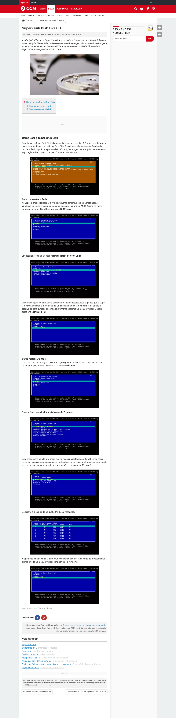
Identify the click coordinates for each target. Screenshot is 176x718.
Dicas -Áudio (48, 654)
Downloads (62, 9)
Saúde (33, 2)
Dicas (51, 9)
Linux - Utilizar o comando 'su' (38, 692)
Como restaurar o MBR (40, 109)
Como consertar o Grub (40, 106)
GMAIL (86, 15)
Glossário (76, 9)
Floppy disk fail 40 (31, 657)
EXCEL (68, 15)
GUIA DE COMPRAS (97, 15)
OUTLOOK (60, 15)
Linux (61, 21)
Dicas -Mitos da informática (55, 657)
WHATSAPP (32, 15)
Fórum (42, 9)
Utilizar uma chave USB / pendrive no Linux (85, 692)
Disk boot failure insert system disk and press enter (46, 664)
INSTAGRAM (77, 15)
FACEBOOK (50, 15)
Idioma (152, 2)
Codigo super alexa (31, 654)
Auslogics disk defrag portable (36, 661)
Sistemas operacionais (46, 21)
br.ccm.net (32, 685)
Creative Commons (86, 680)
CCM (26, 685)
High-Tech (24, 2)
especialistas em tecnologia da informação (88, 625)
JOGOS (23, 15)
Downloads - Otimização (65, 661)
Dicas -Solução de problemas (87, 664)
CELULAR (41, 15)
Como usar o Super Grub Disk (40, 102)
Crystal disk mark (30, 667)
